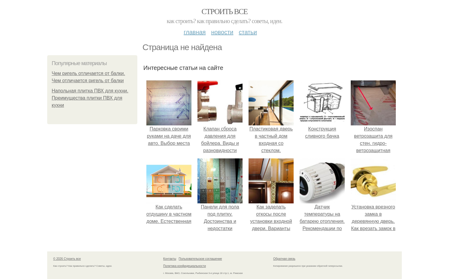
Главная (195, 32)
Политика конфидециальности (184, 266)
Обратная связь (284, 258)
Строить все (224, 11)
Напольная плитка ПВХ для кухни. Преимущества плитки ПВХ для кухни (90, 98)
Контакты (169, 258)
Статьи (248, 32)
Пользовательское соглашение (200, 258)
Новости (222, 32)
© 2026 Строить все (67, 258)
